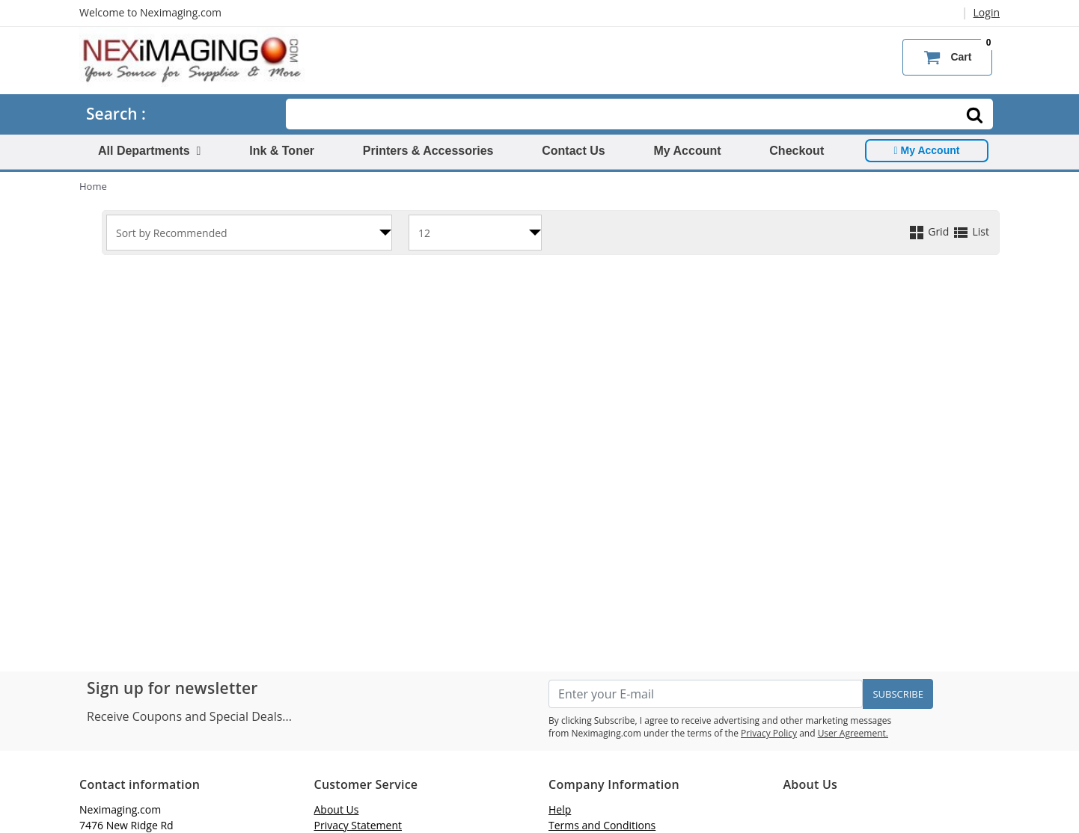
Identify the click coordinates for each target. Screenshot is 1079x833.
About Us (336, 809)
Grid (930, 231)
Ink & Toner (281, 150)
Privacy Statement (358, 825)
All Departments (149, 150)
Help (559, 809)
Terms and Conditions (601, 825)
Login (986, 12)
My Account (687, 150)
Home (93, 186)
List (970, 231)
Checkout (796, 150)
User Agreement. (853, 733)
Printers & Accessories (428, 150)
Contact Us (573, 150)
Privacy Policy (769, 733)
